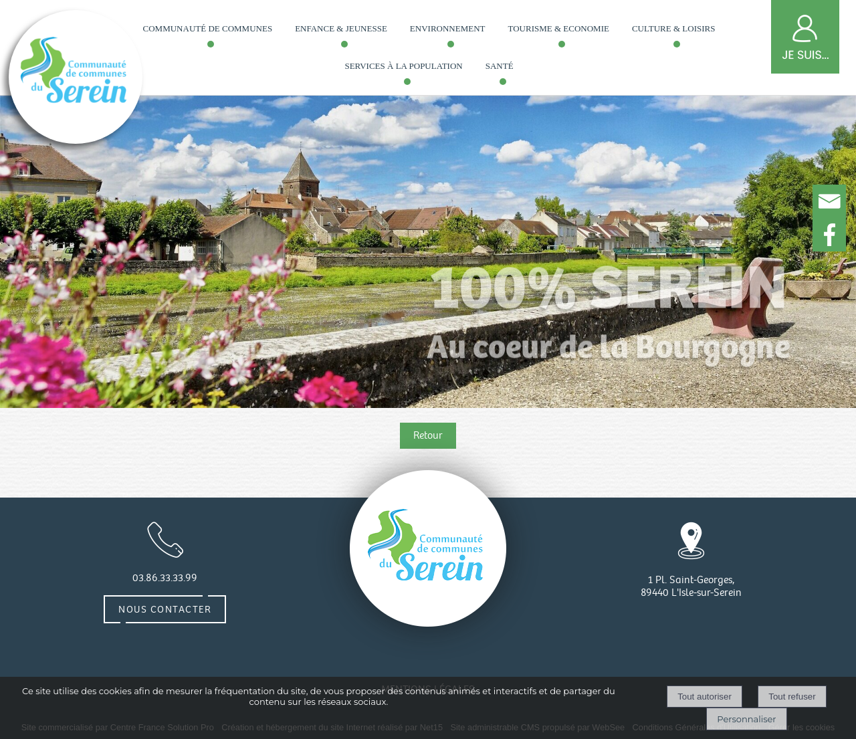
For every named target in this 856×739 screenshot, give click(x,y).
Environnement (448, 28)
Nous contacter (164, 609)
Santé (500, 66)
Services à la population (403, 66)
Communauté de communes (208, 28)
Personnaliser (746, 719)
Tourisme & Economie (558, 28)
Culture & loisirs (673, 28)
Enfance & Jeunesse (341, 28)
